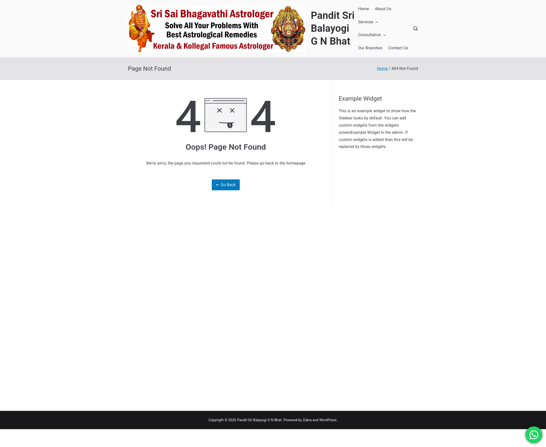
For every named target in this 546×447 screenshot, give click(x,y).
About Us (383, 8)
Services (368, 22)
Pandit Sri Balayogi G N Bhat (332, 28)
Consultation (372, 35)
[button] (375, 22)
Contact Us (398, 48)
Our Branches (370, 48)
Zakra (307, 420)
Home (363, 8)
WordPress (327, 420)
